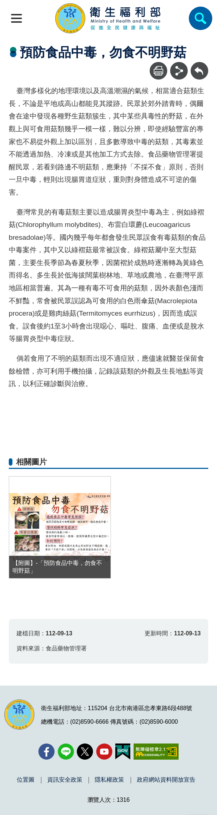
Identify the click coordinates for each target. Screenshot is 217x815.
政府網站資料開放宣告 (166, 780)
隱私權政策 (109, 780)
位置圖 (25, 780)
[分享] (179, 71)
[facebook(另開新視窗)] (46, 752)
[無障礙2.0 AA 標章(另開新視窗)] (156, 752)
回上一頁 (199, 65)
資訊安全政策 (64, 780)
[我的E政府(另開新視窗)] (122, 752)
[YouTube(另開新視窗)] (104, 752)
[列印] (158, 71)
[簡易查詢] (200, 18)
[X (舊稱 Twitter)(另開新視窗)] (85, 752)
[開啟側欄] (16, 18)
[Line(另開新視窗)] (66, 752)
